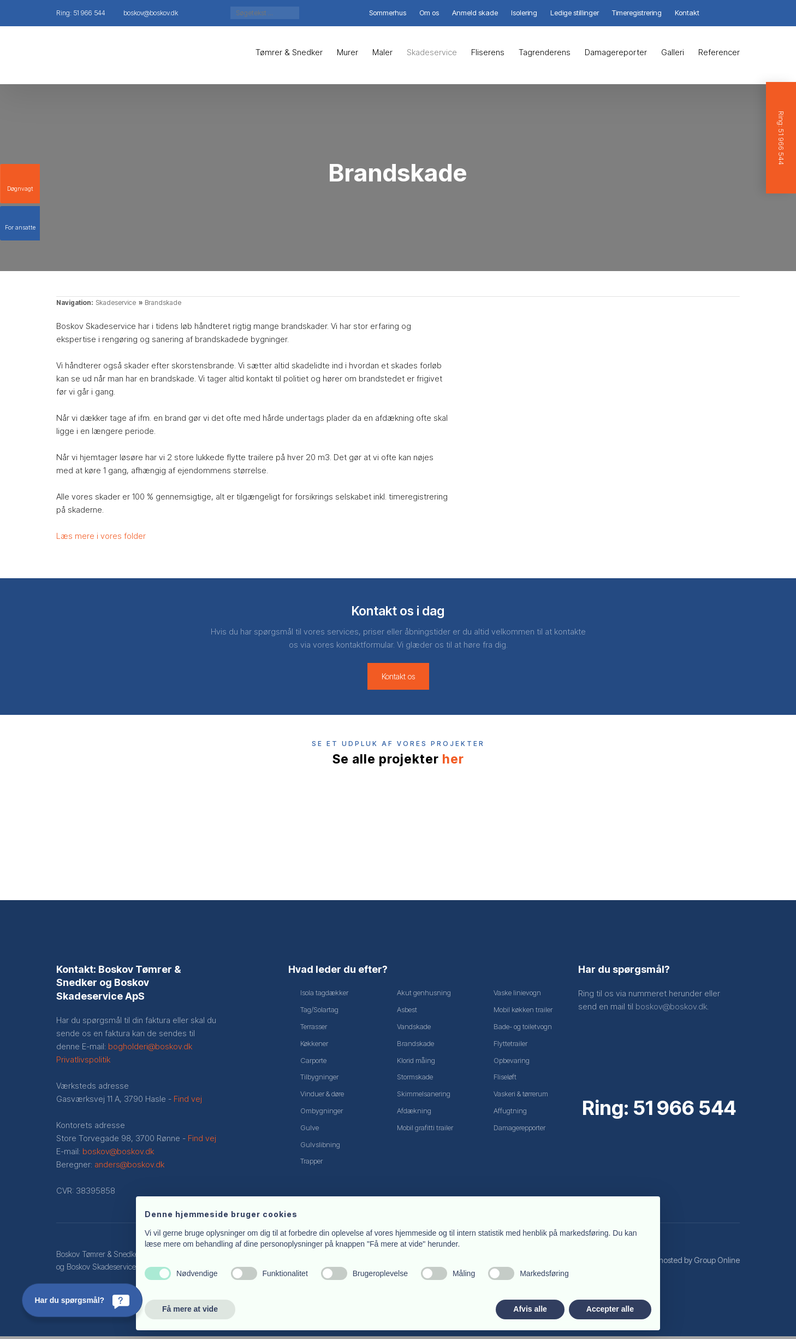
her (453, 759)
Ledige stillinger (574, 12)
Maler (382, 52)
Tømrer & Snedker (289, 52)
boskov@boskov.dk (118, 1154)
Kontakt (687, 12)
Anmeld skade (475, 12)
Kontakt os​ (398, 676)
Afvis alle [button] (529, 1309)
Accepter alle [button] (610, 1309)
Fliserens (487, 52)
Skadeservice (432, 52)
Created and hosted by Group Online (677, 1262)
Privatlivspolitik (83, 1062)
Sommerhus (387, 12)
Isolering (524, 12)
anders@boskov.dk (129, 1167)
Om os (429, 12)
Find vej (188, 1101)
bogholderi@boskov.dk (150, 1049)
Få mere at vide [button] (190, 1309)
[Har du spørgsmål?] (82, 1300)
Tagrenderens (545, 52)
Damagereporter (616, 52)
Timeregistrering (637, 12)
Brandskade (163, 302)
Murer (347, 52)
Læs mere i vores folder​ (101, 536)
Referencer (719, 52)
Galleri (672, 52)
